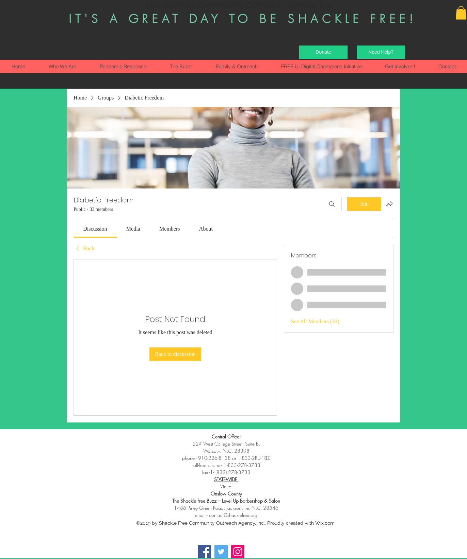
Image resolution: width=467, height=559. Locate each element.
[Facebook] (204, 551)
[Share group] (389, 204)
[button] (461, 12)
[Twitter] (221, 551)
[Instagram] (237, 551)
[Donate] (323, 52)
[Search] (332, 204)
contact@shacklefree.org (233, 515)
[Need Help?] (381, 52)
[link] (95, 229)
